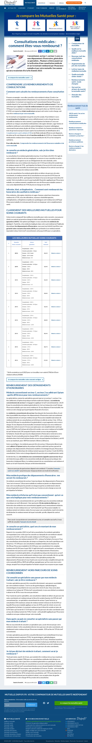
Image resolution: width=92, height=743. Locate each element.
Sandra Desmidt (18, 51)
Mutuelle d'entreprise (10, 730)
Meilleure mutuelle (9, 721)
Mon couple (36, 25)
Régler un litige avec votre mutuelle (36, 730)
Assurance (70, 721)
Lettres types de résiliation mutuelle (79, 70)
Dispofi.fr (20, 741)
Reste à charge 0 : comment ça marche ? (76, 135)
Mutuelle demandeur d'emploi (12, 734)
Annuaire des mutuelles (76, 96)
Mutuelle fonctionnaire (10, 732)
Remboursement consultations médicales (77, 122)
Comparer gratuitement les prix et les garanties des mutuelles (43, 721)
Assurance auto (72, 723)
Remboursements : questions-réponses (76, 128)
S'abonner (31, 705)
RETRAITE (52, 2)
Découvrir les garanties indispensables (37, 723)
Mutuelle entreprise (72, 8)
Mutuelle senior (8, 723)
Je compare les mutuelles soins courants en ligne (25, 380)
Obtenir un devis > (56, 253)
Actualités (12, 8)
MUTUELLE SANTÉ (30, 2)
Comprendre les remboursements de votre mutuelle (41, 725)
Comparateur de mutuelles (78, 44)
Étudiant (31, 8)
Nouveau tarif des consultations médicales (78, 58)
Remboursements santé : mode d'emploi (78, 82)
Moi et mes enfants (55, 25)
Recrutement (79, 741)
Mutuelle (70, 734)
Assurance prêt (72, 727)
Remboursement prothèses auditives (76, 141)
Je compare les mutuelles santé (19, 78)
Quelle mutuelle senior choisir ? (78, 75)
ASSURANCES (41, 2)
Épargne (69, 730)
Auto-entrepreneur (61, 8)
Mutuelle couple (8, 727)
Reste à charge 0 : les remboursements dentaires (76, 148)
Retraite (69, 736)
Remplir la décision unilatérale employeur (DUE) (39, 728)
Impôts (69, 732)
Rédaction (57, 741)
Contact (86, 741)
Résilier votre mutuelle (32, 732)
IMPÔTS (61, 2)
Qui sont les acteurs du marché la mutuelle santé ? (79, 89)
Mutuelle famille (8, 725)
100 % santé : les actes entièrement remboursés (77, 115)
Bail (68, 728)
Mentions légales (65, 741)
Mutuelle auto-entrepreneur (12, 736)
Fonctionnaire (41, 8)
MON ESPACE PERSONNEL (74, 3)
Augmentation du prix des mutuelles (79, 65)
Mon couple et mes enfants (75, 25)
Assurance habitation (74, 725)
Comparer (21, 8)
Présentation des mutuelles (34, 736)
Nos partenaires (50, 741)
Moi (17, 25)
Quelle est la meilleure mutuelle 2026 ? (79, 51)
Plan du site (73, 741)
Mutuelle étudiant (9, 728)
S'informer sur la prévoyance (34, 727)
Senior (51, 8)
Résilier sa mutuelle (82, 8)
